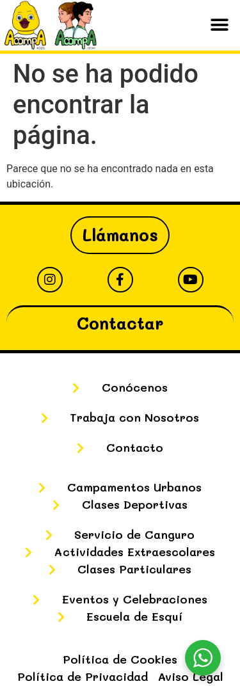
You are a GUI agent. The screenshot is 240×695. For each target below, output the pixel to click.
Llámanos (120, 235)
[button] (219, 25)
